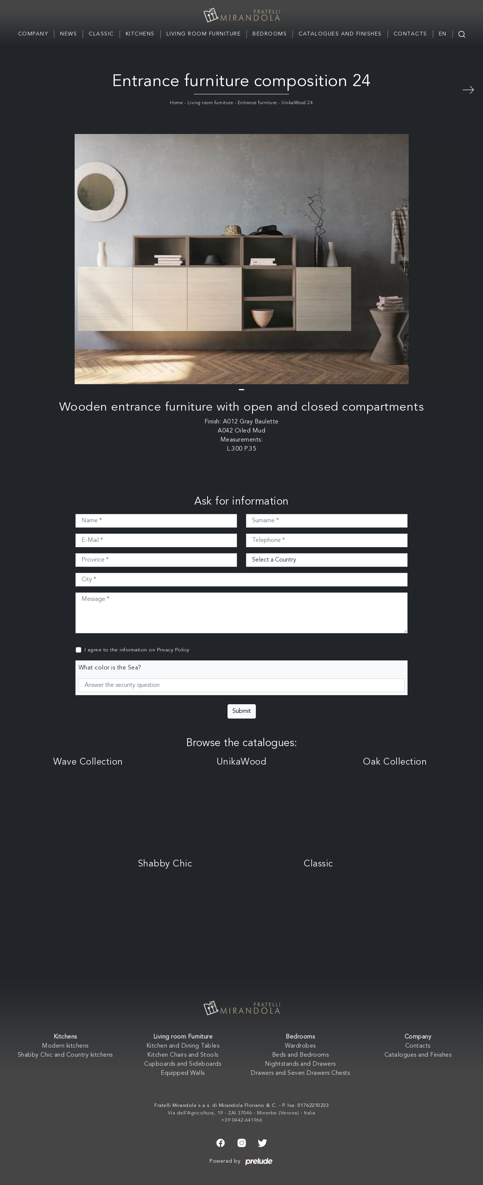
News (68, 34)
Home (176, 103)
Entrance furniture (257, 103)
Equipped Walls (183, 1073)
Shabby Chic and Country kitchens (65, 1055)
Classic (101, 34)
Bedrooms (269, 34)
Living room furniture (211, 103)
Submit (241, 711)
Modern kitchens (65, 1046)
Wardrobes (300, 1046)
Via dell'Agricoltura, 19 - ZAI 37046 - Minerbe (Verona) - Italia (241, 1113)
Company (33, 34)
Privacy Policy (173, 650)
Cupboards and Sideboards (182, 1064)
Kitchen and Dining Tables (183, 1046)
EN (443, 34)
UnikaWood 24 (297, 103)
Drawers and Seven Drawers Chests (300, 1073)
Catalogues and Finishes (340, 34)
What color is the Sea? (110, 668)
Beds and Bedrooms (300, 1055)
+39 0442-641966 (241, 1120)
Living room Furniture (203, 34)
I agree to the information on (137, 650)
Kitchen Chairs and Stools (182, 1055)
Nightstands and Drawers (300, 1064)
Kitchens (140, 34)
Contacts (410, 34)
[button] (241, 389)
